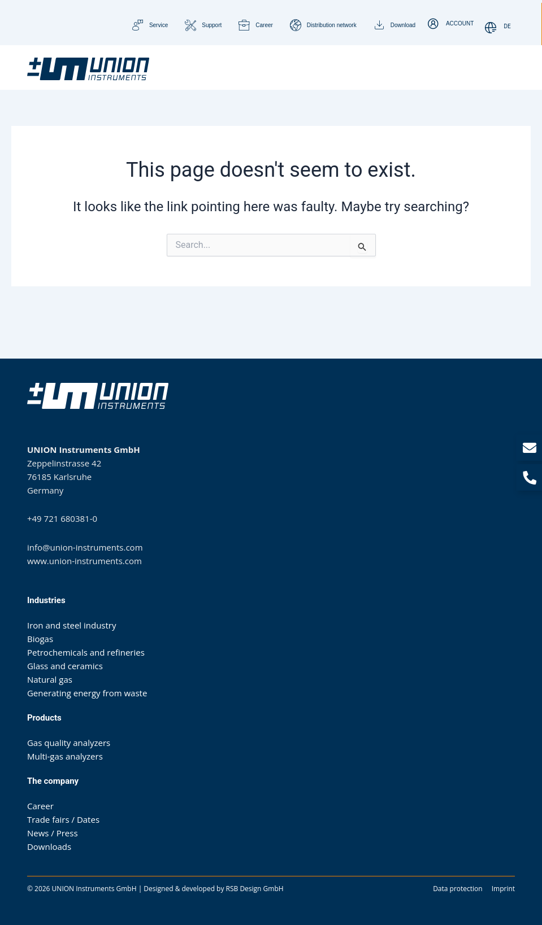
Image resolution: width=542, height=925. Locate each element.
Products (44, 717)
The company (53, 780)
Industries (46, 600)
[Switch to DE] (507, 27)
